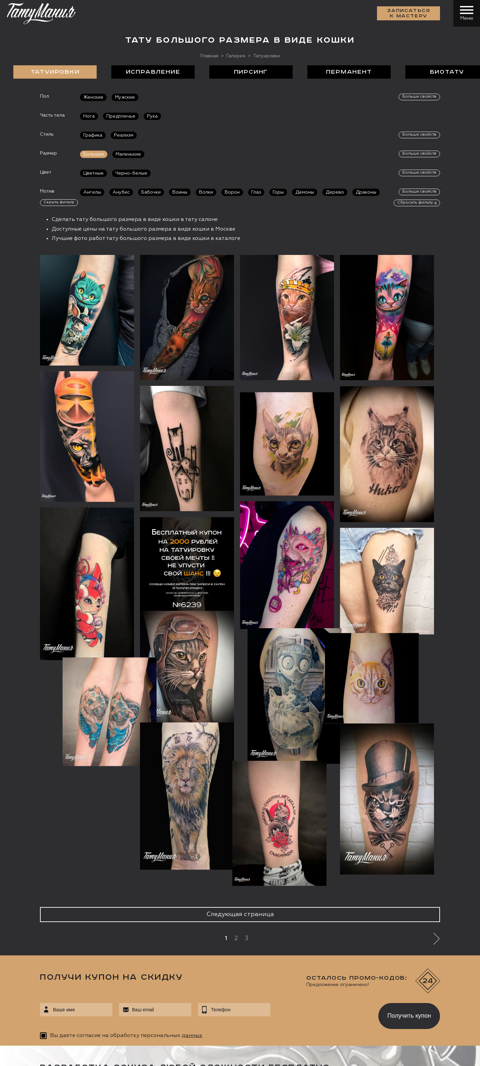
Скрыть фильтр (59, 202)
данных (192, 1035)
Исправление (153, 72)
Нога (89, 116)
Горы (278, 192)
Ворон (232, 192)
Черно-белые (131, 173)
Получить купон (409, 1015)
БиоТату (447, 72)
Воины (179, 192)
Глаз (256, 192)
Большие (93, 154)
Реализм (123, 135)
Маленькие (128, 154)
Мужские (125, 97)
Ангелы (92, 192)
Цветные (93, 173)
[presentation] (319, 1014)
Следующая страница (240, 914)
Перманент (349, 72)
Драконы (366, 192)
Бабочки (151, 192)
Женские (93, 97)
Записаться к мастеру (408, 13)
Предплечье (120, 116)
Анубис (121, 192)
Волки (206, 192)
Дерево (335, 192)
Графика (92, 135)
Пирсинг (251, 72)
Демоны (304, 192)
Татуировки (55, 72)
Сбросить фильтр (415, 203)
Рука (152, 116)
